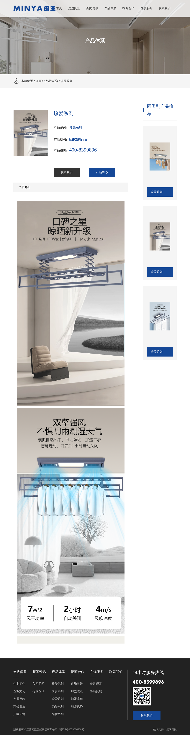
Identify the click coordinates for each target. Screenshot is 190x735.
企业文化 (19, 691)
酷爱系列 (58, 714)
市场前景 (77, 683)
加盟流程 (77, 698)
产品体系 (110, 8)
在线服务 (146, 8)
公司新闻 (38, 683)
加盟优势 (77, 706)
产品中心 (102, 172)
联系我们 (165, 8)
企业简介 (19, 683)
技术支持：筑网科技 (165, 729)
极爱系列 (58, 683)
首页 (59, 8)
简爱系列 (58, 691)
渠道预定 (96, 683)
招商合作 (128, 8)
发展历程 (19, 698)
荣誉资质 (19, 706)
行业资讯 (38, 691)
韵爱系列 (58, 706)
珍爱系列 (66, 81)
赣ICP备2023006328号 (71, 729)
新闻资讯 (92, 8)
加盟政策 (77, 691)
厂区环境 (19, 714)
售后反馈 (96, 691)
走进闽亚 (74, 8)
